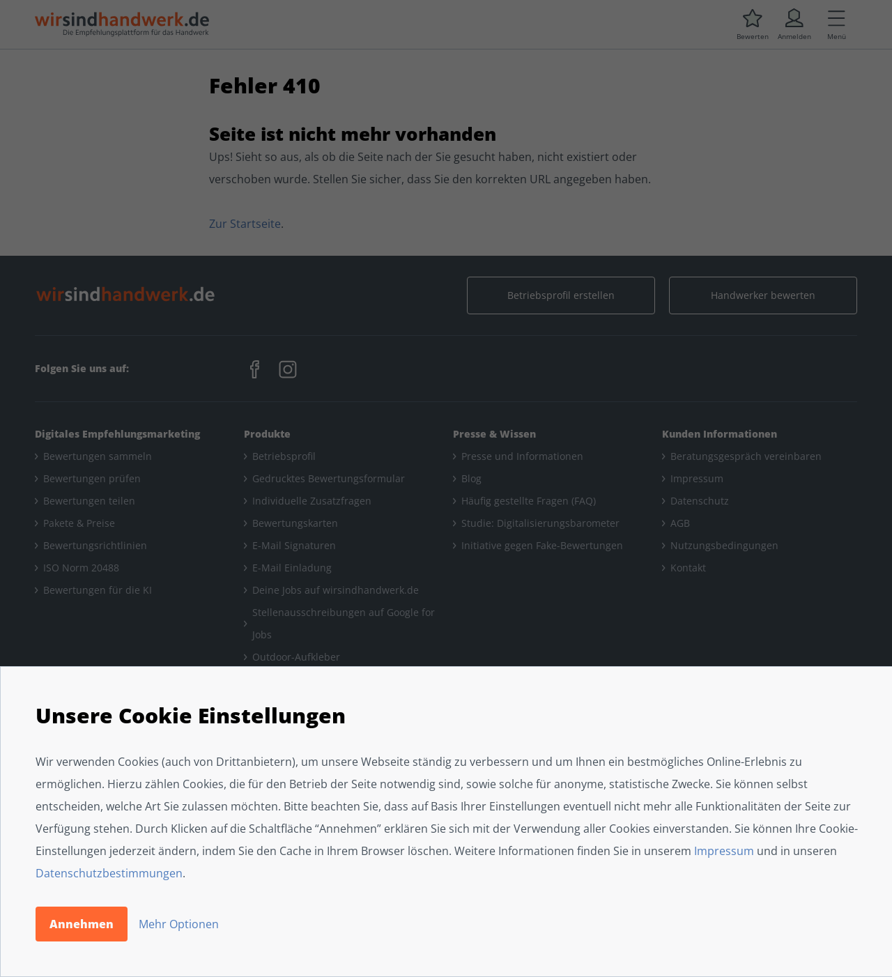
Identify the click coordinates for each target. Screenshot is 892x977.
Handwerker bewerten (763, 295)
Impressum (724, 851)
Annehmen (81, 924)
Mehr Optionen (179, 924)
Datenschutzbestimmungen (109, 873)
